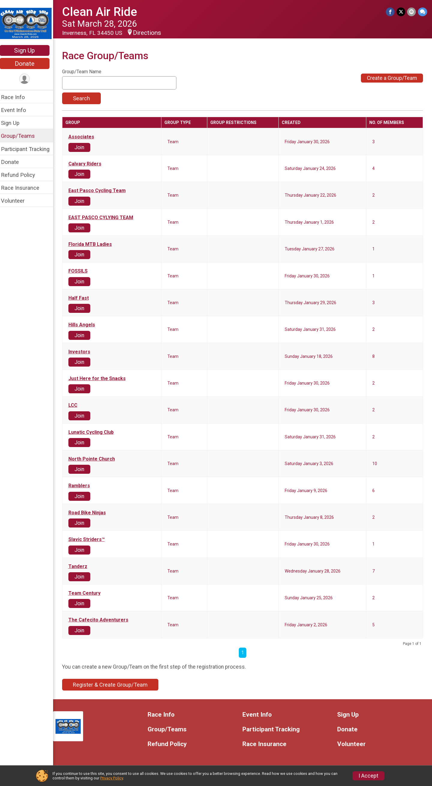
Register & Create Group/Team (114, 685)
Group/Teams (22, 136)
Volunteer (16, 201)
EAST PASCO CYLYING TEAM (104, 217)
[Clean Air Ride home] (29, 23)
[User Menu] (28, 79)
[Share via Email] (411, 12)
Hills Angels (85, 325)
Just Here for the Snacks (101, 378)
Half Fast (82, 298)
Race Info (17, 97)
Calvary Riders (88, 164)
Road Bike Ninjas (91, 512)
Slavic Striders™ (90, 539)
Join (83, 147)
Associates (85, 137)
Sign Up (28, 50)
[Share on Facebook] (390, 12)
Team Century (88, 593)
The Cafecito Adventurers (102, 620)
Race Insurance (24, 188)
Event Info (17, 110)
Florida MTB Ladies (94, 244)
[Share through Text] (422, 12)
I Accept (368, 776)
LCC (76, 405)
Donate (28, 63)
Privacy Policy (111, 778)
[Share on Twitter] (401, 12)
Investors (83, 352)
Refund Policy (22, 175)
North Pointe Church (95, 459)
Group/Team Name (85, 71)
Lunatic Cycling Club (95, 432)
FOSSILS (82, 271)
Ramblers (83, 485)
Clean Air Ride (103, 12)
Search (85, 98)
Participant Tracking (29, 149)
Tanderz (81, 566)
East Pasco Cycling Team (101, 190)
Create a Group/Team (392, 78)
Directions (151, 32)
